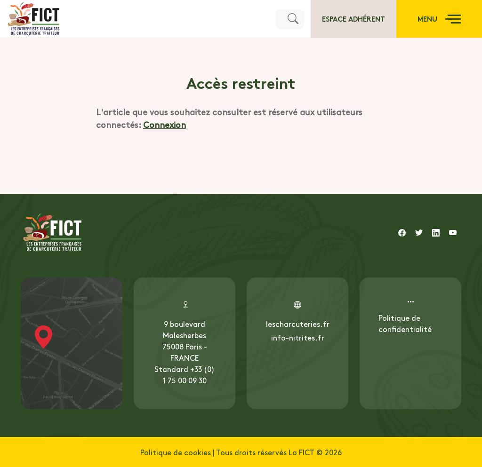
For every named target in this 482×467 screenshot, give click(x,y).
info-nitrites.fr (297, 337)
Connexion (164, 124)
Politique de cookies (175, 452)
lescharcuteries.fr (297, 323)
